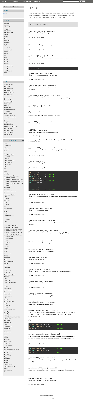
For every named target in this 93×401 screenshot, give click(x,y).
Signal (5, 324)
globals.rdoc (7, 98)
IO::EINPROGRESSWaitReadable (13, 229)
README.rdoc (8, 134)
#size (5, 55)
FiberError (6, 204)
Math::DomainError (9, 261)
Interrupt (6, 246)
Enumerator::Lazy (8, 193)
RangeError (7, 305)
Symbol (6, 337)
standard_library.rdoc (9, 109)
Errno (5, 196)
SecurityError (7, 322)
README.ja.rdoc (9, 132)
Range (5, 303)
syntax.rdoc (7, 111)
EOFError (6, 172)
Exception (6, 198)
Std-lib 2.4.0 (27, 1)
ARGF (5, 143)
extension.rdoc (8, 96)
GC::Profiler (7, 219)
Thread (6, 347)
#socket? (6, 59)
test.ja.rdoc (7, 86)
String (5, 334)
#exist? (6, 34)
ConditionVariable (8, 162)
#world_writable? (8, 67)
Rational (6, 307)
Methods (16, 7)
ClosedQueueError (9, 154)
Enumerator (7, 189)
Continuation (7, 164)
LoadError (6, 252)
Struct (5, 335)
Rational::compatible (9, 309)
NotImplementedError (9, 274)
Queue (5, 297)
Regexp (6, 311)
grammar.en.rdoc (8, 84)
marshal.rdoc (7, 103)
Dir (5, 168)
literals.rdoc (7, 120)
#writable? (6, 69)
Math (5, 259)
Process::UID (7, 293)
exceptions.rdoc (8, 119)
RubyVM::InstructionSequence (12, 316)
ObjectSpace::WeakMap (10, 282)
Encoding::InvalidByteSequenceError (13, 181)
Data (5, 166)
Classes (10, 7)
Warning (6, 368)
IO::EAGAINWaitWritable (11, 227)
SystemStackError (8, 345)
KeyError (6, 250)
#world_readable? (8, 65)
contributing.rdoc (8, 88)
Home (4, 1)
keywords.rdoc (8, 100)
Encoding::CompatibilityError (11, 175)
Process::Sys (7, 292)
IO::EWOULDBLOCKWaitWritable (13, 235)
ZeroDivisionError (9, 370)
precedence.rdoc (8, 128)
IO (4, 223)
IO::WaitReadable (8, 236)
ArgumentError (8, 145)
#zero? (5, 72)
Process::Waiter (8, 295)
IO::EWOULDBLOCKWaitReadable (13, 233)
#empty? (6, 29)
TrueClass (6, 360)
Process (6, 286)
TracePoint (7, 358)
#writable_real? (8, 70)
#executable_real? (8, 32)
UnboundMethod (8, 364)
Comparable (7, 156)
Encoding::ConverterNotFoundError (13, 179)
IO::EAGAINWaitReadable (11, 225)
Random (6, 299)
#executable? (7, 30)
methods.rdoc (7, 122)
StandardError (7, 330)
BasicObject (7, 149)
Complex (6, 158)
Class (5, 153)
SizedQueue (7, 328)
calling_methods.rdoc (9, 115)
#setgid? (6, 51)
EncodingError (8, 185)
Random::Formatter (9, 301)
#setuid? (6, 53)
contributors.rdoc (8, 90)
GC (5, 217)
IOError (6, 240)
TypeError (6, 362)
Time (5, 356)
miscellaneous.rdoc (9, 124)
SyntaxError (7, 339)
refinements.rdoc (8, 130)
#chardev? (6, 25)
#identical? (7, 42)
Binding (6, 151)
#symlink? (6, 63)
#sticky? (6, 61)
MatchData (7, 257)
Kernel (6, 248)
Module (6, 265)
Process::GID (7, 288)
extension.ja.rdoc (8, 94)
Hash (5, 221)
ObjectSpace (7, 280)
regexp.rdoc (7, 105)
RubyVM (6, 314)
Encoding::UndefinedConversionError (14, 183)
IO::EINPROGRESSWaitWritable (12, 231)
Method (6, 263)
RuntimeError (7, 318)
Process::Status (8, 290)
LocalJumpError (8, 254)
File (5, 206)
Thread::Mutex (8, 351)
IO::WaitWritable (8, 238)
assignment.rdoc (8, 113)
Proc (5, 284)
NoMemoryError (8, 271)
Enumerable (7, 187)
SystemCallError (8, 341)
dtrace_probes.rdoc (9, 92)
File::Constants (8, 208)
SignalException (8, 326)
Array (5, 147)
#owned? (6, 44)
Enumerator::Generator (10, 191)
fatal (5, 372)
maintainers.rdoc (8, 101)
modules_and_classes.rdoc (11, 126)
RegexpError (7, 313)
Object (5, 278)
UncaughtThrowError (9, 366)
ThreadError (7, 353)
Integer (6, 244)
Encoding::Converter (9, 177)
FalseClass (7, 200)
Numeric (6, 276)
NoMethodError (8, 273)
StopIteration (7, 332)
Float (5, 214)
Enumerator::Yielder (9, 194)
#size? (5, 57)
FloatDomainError (8, 215)
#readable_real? (8, 50)
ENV (5, 170)
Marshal (6, 255)
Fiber (5, 202)
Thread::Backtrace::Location (11, 349)
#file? (5, 38)
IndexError (7, 242)
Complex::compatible (9, 160)
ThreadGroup (7, 355)
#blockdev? (7, 23)
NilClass (6, 269)
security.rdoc (7, 107)
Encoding (6, 173)
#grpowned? (7, 40)
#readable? (7, 48)
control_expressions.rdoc (10, 117)
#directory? (7, 27)
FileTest (6, 212)
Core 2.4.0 (16, 1)
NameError (7, 267)
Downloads (37, 1)
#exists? (6, 36)
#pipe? (5, 46)
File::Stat (6, 210)
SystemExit (7, 343)
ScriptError (7, 320)
